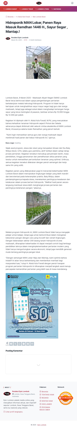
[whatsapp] (19, 344)
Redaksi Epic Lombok (20, 391)
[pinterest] (28, 344)
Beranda (44, 392)
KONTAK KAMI (46, 401)
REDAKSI (44, 398)
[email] (32, 344)
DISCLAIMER (46, 404)
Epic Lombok (41, 425)
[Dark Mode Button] (72, 3)
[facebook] (11, 344)
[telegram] (24, 344)
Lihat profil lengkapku (13, 412)
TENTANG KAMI (47, 395)
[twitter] (15, 344)
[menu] (5, 3)
